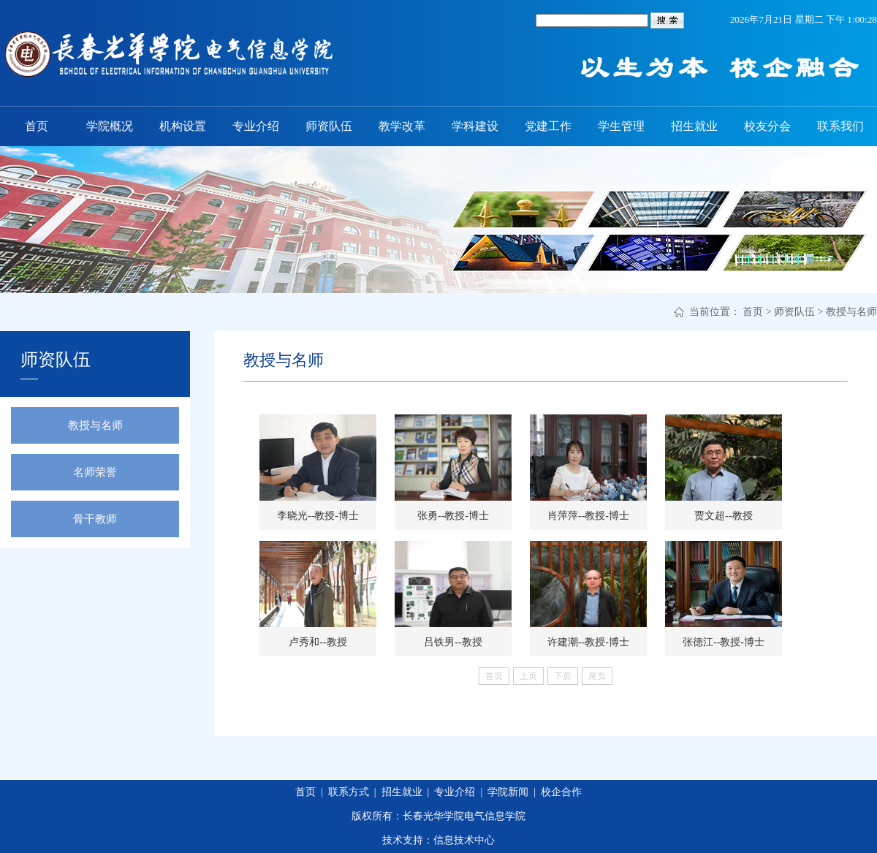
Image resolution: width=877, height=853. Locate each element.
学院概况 (109, 126)
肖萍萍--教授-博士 (588, 515)
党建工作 (548, 126)
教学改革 (402, 126)
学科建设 (475, 126)
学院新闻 (507, 791)
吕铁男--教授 (453, 642)
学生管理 (621, 126)
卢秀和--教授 (317, 642)
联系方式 (348, 791)
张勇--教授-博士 (453, 515)
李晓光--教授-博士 (318, 515)
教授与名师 (851, 311)
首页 (36, 126)
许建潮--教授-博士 (588, 642)
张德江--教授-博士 (723, 642)
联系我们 (840, 126)
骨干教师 (95, 519)
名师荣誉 (95, 472)
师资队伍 (328, 126)
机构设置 (182, 126)
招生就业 (694, 126)
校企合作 (561, 791)
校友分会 (767, 126)
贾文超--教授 (723, 515)
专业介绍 (255, 126)
